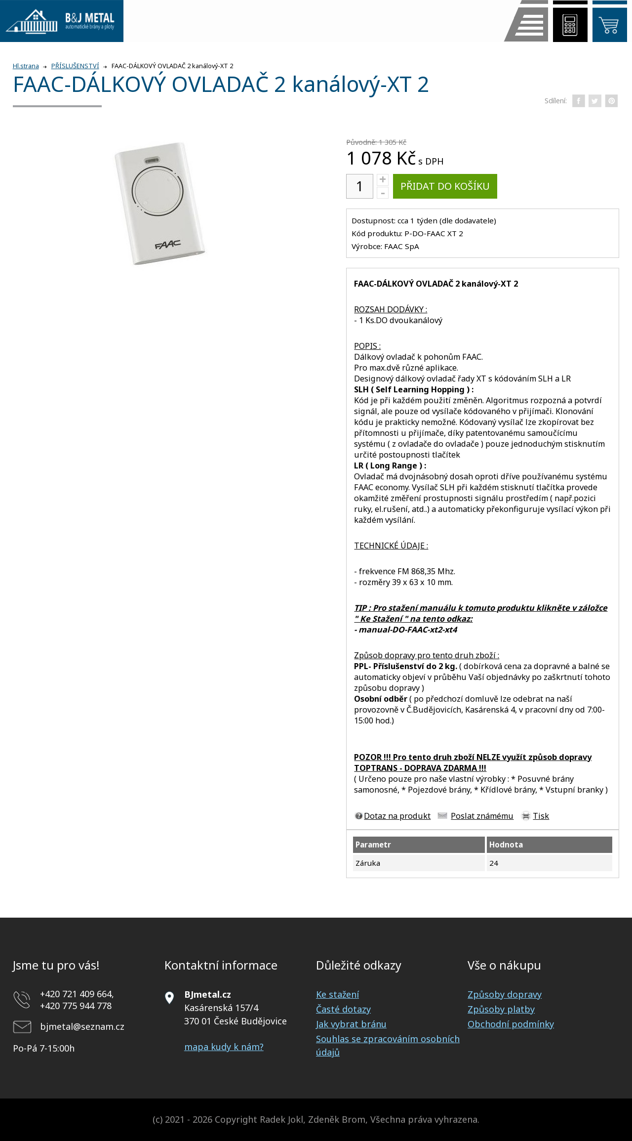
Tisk (541, 815)
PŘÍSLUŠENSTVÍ (75, 66)
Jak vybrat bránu (351, 1024)
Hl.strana (26, 66)
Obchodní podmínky (511, 1024)
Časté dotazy (343, 1009)
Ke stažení (337, 994)
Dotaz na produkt (397, 815)
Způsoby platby (501, 1009)
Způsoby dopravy (505, 994)
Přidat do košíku (445, 186)
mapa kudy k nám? (224, 1047)
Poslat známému (482, 815)
